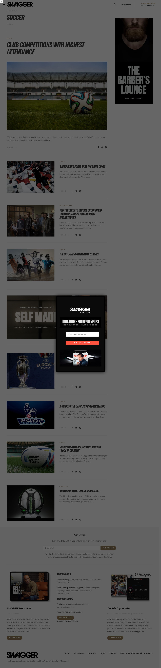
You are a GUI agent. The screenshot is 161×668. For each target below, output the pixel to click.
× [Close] (1, 1)
